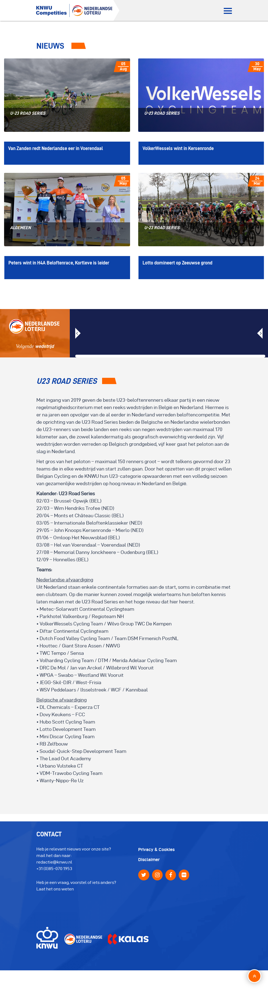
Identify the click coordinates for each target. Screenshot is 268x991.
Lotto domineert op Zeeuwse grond (177, 265)
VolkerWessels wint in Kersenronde (178, 150)
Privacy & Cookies (156, 852)
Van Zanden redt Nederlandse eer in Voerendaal (55, 150)
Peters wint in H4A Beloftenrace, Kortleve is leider (58, 265)
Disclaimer (149, 862)
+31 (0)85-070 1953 (54, 871)
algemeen (20, 229)
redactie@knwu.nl (54, 865)
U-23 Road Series (27, 113)
